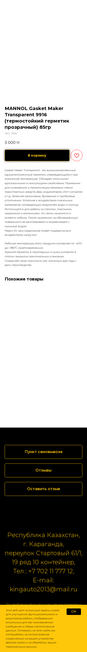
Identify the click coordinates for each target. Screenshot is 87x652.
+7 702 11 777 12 (50, 571)
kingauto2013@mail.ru (43, 589)
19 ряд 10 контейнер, (43, 562)
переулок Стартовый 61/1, (43, 553)
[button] (43, 470)
